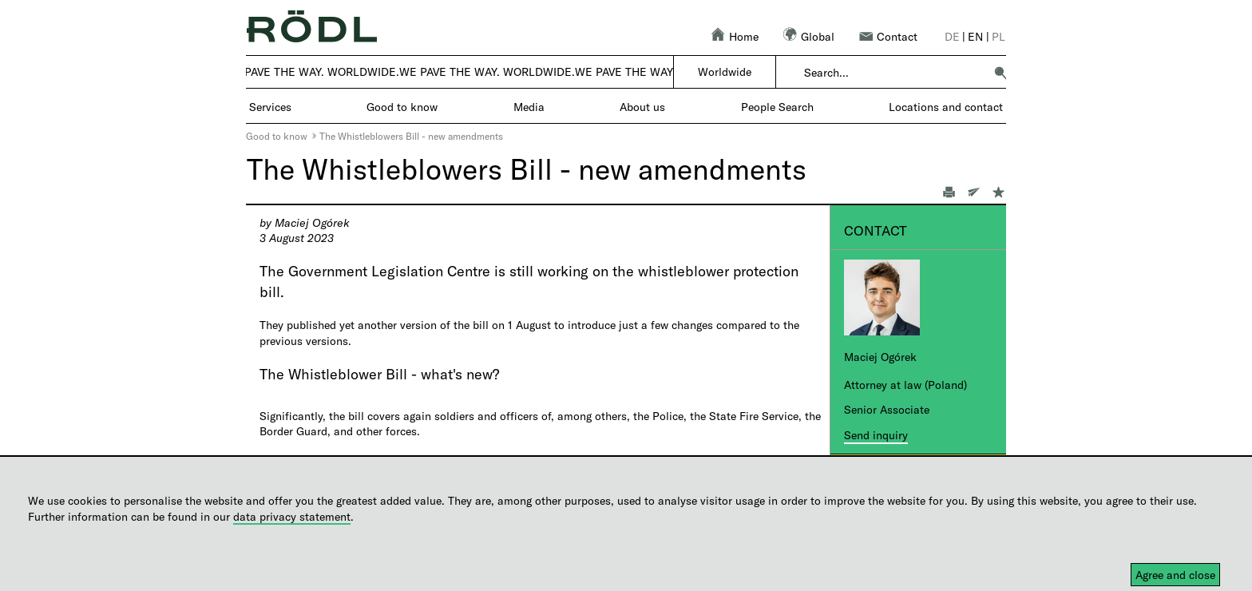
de (952, 36)
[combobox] (894, 73)
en (975, 36)
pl (998, 36)
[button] (1000, 73)
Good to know (276, 135)
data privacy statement (292, 516)
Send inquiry (876, 435)
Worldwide (724, 71)
